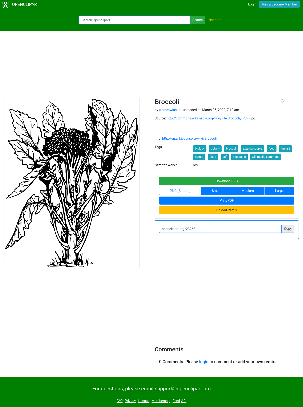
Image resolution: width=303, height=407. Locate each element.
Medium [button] (248, 191)
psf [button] (225, 156)
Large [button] (279, 191)
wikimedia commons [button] (265, 156)
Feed (176, 401)
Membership (161, 401)
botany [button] (215, 148)
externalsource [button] (252, 148)
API (183, 401)
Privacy (130, 401)
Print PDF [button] (227, 200)
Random (215, 20)
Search (197, 20)
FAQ (120, 401)
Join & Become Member (279, 4)
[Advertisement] (151, 66)
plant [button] (213, 156)
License (143, 401)
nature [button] (199, 156)
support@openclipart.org (183, 389)
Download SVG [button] (227, 181)
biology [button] (200, 148)
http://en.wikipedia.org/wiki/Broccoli (189, 139)
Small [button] (216, 191)
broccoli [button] (231, 148)
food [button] (271, 148)
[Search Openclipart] (134, 20)
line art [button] (285, 148)
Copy (288, 229)
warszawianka (169, 110)
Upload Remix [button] (226, 210)
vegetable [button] (239, 156)
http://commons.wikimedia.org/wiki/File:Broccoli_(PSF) (208, 118)
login (203, 361)
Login (252, 4)
